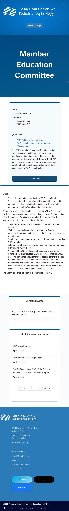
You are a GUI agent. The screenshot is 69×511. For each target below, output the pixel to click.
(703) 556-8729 (22, 438)
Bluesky (22, 479)
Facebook (21, 487)
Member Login (34, 26)
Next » (47, 388)
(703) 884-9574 (24, 435)
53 (39, 388)
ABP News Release (22, 346)
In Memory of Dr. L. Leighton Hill (27, 358)
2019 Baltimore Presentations (30, 140)
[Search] (34, 319)
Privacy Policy (8, 508)
